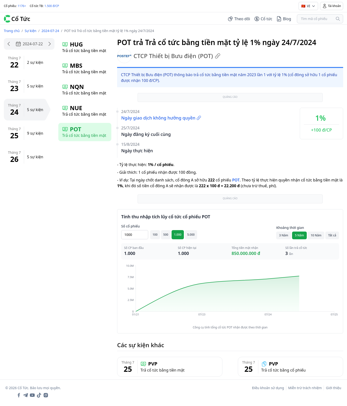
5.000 (191, 235)
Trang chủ (12, 30)
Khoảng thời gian (290, 227)
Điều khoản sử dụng (268, 388)
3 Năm (283, 235)
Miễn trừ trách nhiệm (305, 388)
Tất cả (332, 235)
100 (155, 235)
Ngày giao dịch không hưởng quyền (161, 118)
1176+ (22, 6)
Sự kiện (30, 30)
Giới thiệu (333, 388)
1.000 (177, 235)
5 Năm (299, 235)
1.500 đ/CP (52, 6)
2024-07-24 (50, 30)
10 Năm (316, 235)
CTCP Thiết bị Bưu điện (168, 56)
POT (236, 180)
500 (165, 235)
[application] (230, 293)
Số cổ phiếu (130, 226)
